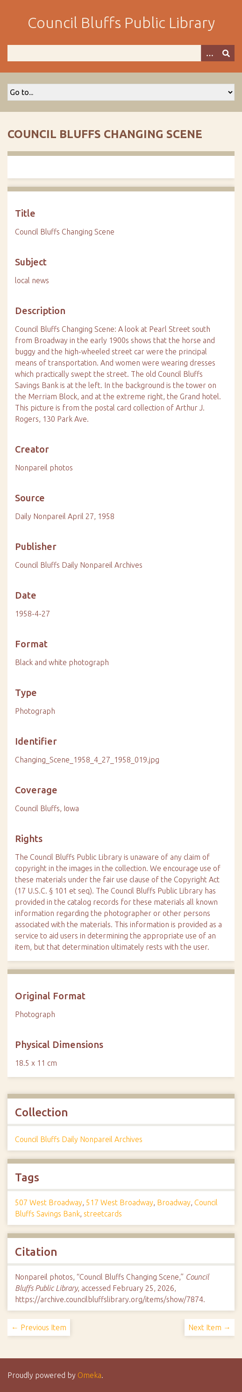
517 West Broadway (119, 1202)
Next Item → (209, 1327)
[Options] (209, 53)
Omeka (89, 1375)
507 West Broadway (48, 1202)
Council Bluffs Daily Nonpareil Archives (78, 1139)
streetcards (103, 1213)
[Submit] (226, 53)
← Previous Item (38, 1327)
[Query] (121, 53)
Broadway (174, 1202)
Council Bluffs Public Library (121, 22)
